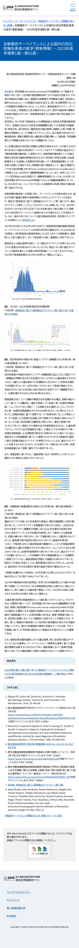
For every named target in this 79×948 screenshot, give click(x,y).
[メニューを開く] (73, 7)
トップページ (10, 21)
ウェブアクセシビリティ (18, 892)
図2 (55, 374)
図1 (59, 254)
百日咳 (8, 91)
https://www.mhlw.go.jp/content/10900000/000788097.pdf (39, 777)
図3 (71, 433)
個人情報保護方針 (16, 908)
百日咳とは (27, 220)
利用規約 (11, 916)
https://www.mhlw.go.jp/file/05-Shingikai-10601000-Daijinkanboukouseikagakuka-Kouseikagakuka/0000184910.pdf (41, 716)
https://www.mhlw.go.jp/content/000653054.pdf (33, 758)
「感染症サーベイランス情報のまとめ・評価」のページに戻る (33, 815)
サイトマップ (13, 900)
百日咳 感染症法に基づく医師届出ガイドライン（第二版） (36, 785)
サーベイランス (28, 21)
